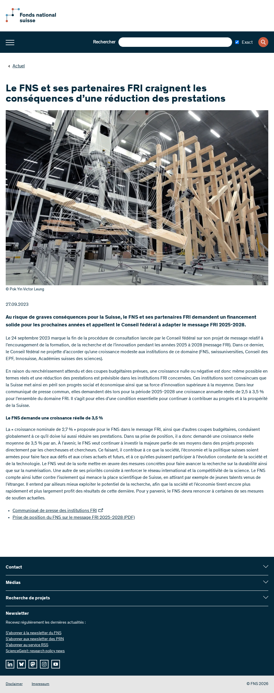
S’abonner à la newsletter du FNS (33, 633)
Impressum (40, 684)
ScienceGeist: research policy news (35, 651)
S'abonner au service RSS (27, 645)
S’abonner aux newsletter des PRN (35, 639)
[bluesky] (21, 664)
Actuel (16, 66)
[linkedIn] (10, 664)
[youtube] (55, 664)
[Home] (37, 21)
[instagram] (44, 664)
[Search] (263, 42)
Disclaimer (14, 684)
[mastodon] (33, 664)
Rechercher (104, 42)
